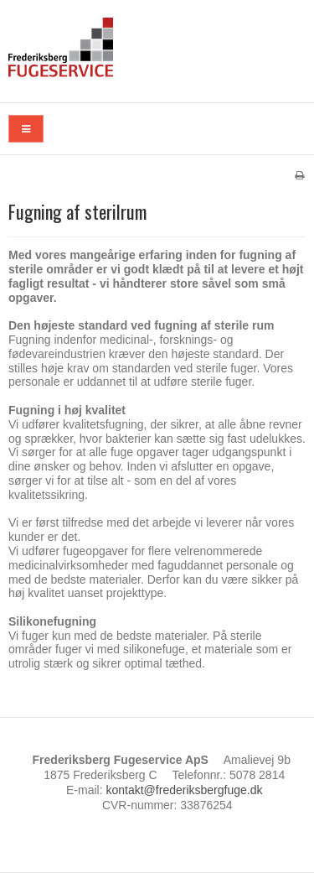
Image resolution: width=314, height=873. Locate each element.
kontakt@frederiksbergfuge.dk (184, 790)
